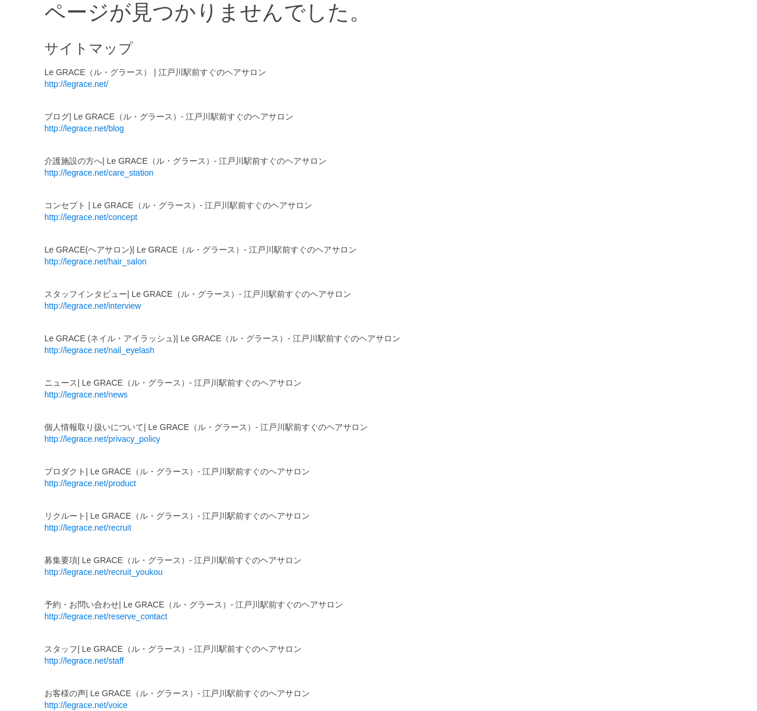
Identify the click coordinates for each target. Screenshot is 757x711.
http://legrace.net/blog (84, 128)
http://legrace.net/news (86, 394)
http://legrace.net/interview (92, 306)
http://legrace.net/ (76, 84)
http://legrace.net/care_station (98, 172)
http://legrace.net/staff (84, 660)
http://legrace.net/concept (90, 217)
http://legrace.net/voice (86, 705)
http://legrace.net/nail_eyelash (99, 350)
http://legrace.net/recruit (87, 527)
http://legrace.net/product (90, 483)
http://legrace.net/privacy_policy (102, 439)
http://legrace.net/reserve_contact (105, 616)
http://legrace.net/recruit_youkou (103, 572)
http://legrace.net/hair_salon (95, 261)
